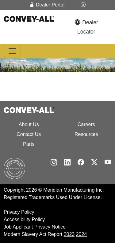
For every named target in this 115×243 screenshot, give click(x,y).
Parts (28, 144)
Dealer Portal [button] (46, 4)
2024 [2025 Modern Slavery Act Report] (81, 234)
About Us (29, 124)
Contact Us (29, 134)
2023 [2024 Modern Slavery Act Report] (69, 234)
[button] (83, 5)
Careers (86, 124)
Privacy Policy (19, 212)
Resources (86, 134)
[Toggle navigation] (12, 51)
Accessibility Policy (24, 219)
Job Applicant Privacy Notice (35, 226)
